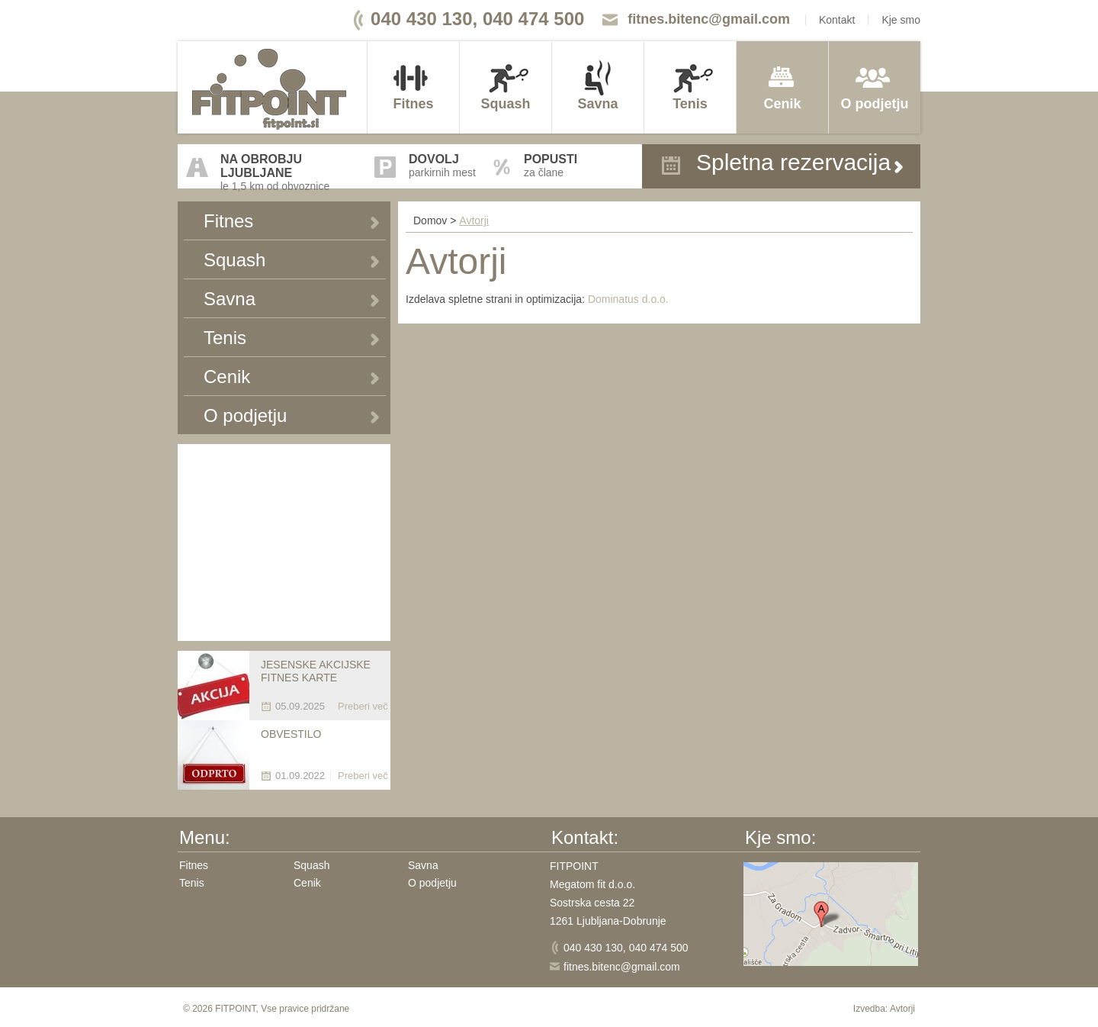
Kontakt (837, 19)
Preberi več (363, 706)
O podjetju (875, 103)
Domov (430, 220)
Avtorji (474, 220)
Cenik (782, 103)
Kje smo (900, 19)
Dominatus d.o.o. (628, 299)
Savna (597, 103)
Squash (505, 103)
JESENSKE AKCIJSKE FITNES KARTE (316, 671)
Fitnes (413, 103)
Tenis (690, 103)
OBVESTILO (291, 734)
